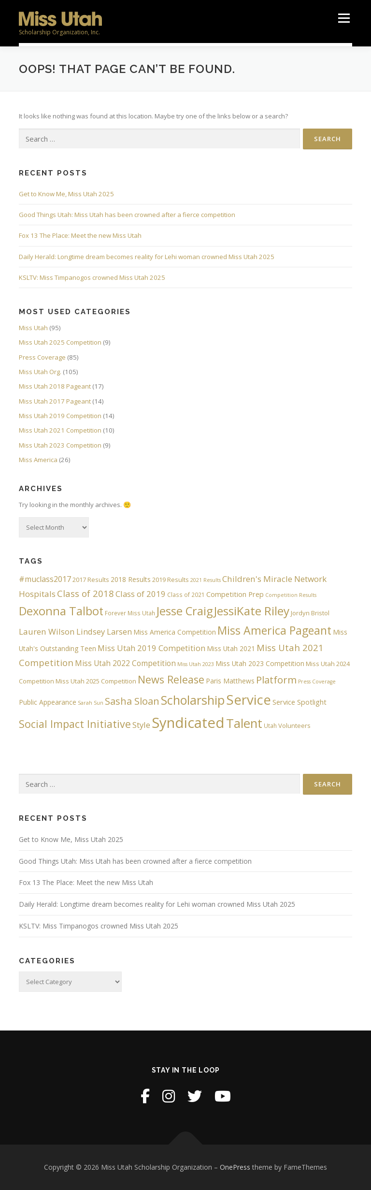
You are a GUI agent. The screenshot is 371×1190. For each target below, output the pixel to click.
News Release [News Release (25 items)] (171, 679)
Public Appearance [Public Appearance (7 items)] (47, 702)
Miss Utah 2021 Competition (60, 430)
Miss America (38, 459)
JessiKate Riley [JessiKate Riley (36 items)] (251, 611)
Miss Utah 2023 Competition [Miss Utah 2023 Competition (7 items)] (259, 663)
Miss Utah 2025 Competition (60, 342)
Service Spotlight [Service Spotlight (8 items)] (299, 702)
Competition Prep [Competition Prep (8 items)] (235, 594)
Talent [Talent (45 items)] (244, 723)
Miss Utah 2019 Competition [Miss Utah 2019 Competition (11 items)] (151, 647)
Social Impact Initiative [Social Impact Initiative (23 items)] (75, 724)
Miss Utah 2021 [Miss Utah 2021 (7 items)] (231, 648)
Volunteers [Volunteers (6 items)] (294, 725)
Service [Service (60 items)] (248, 699)
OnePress (235, 1167)
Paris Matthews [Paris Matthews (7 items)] (230, 680)
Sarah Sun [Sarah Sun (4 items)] (90, 702)
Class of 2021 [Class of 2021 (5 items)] (186, 594)
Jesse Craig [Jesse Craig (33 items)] (185, 611)
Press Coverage (42, 357)
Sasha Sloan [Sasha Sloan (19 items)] (132, 701)
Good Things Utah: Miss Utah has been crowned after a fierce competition (127, 214)
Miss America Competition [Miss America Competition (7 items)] (174, 632)
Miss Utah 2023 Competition (60, 445)
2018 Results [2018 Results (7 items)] (131, 579)
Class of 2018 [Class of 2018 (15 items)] (85, 593)
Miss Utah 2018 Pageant (55, 386)
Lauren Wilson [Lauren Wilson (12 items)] (47, 631)
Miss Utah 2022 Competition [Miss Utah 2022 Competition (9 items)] (125, 663)
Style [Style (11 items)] (141, 724)
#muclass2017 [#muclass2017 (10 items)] (45, 579)
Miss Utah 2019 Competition (60, 415)
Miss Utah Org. (40, 371)
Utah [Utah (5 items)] (270, 725)
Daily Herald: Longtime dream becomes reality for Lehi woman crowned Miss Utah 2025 (146, 256)
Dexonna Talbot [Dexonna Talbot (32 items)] (61, 611)
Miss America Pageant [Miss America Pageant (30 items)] (274, 630)
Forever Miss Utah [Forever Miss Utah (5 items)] (130, 613)
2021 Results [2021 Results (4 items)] (205, 580)
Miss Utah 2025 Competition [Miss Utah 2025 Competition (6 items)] (96, 681)
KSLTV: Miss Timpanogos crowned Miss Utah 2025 (92, 277)
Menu (343, 18)
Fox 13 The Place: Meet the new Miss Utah (80, 235)
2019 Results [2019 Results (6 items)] (170, 579)
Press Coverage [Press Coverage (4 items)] (317, 681)
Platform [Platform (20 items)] (276, 679)
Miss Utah (33, 327)
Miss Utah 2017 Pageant (55, 401)
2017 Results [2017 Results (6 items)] (90, 579)
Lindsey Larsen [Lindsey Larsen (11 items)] (104, 631)
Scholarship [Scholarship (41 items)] (193, 700)
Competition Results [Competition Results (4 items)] (290, 595)
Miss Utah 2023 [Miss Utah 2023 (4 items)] (195, 664)
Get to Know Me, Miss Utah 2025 (66, 193)
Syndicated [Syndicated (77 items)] (188, 722)
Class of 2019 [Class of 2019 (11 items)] (140, 593)
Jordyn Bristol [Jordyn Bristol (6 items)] (310, 613)
